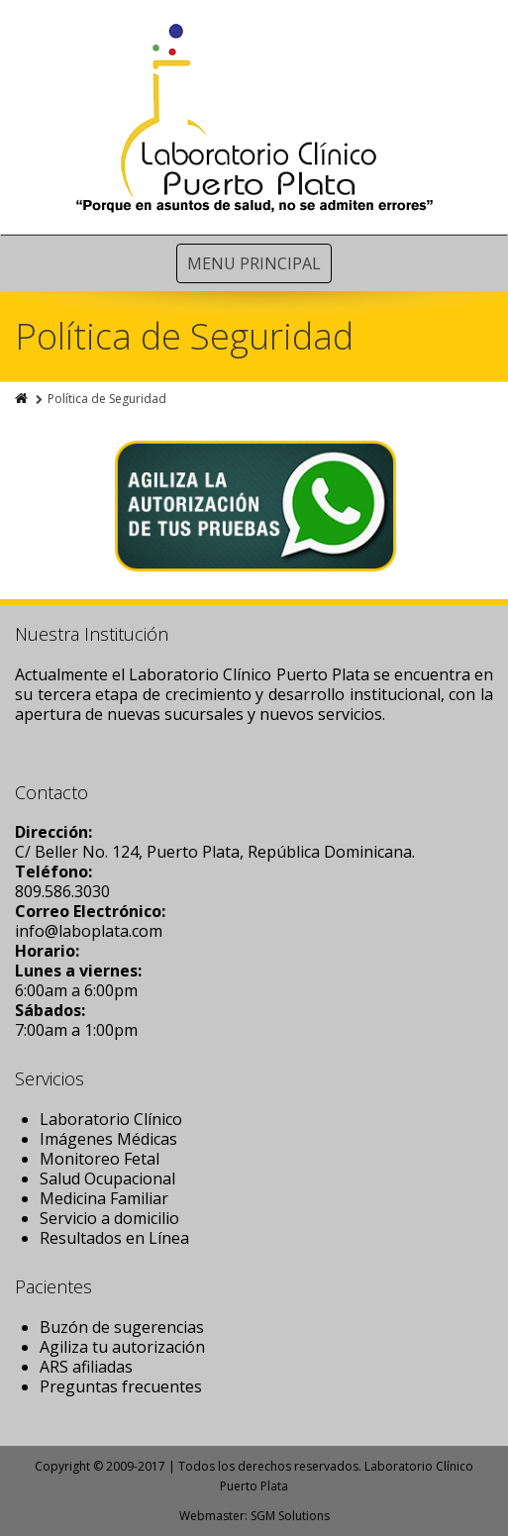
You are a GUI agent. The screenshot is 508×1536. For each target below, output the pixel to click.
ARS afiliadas (86, 1367)
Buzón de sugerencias (122, 1327)
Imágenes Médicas (108, 1139)
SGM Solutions (290, 1515)
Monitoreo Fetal (99, 1159)
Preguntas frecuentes (121, 1386)
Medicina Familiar (104, 1198)
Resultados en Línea (114, 1238)
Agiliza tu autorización (122, 1347)
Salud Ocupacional (107, 1178)
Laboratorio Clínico (111, 1119)
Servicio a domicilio (109, 1218)
